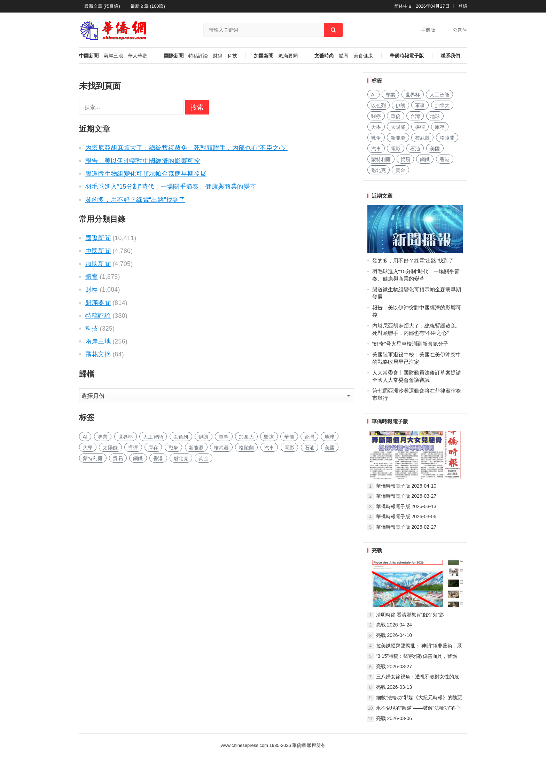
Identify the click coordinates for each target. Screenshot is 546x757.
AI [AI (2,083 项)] (85, 437)
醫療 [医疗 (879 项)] (269, 437)
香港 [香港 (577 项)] (158, 458)
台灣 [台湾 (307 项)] (309, 437)
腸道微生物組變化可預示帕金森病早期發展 (146, 173)
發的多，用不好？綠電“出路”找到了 (135, 199)
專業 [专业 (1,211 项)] (103, 437)
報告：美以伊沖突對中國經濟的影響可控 (142, 160)
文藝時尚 (324, 55)
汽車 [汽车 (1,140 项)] (269, 447)
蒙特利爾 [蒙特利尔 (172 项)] (93, 458)
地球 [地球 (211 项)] (330, 437)
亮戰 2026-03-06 (394, 718)
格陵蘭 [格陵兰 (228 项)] (246, 447)
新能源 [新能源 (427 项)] (196, 447)
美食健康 (363, 55)
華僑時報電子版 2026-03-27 (406, 496)
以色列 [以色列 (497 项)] (180, 437)
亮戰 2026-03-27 (394, 666)
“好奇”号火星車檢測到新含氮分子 (410, 344)
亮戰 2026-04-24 (394, 625)
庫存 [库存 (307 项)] (153, 447)
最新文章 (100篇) (148, 6)
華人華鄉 (137, 55)
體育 (344, 55)
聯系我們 (450, 55)
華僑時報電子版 (407, 55)
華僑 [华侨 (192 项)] (289, 437)
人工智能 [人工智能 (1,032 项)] (153, 437)
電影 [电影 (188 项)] (289, 447)
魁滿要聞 (288, 55)
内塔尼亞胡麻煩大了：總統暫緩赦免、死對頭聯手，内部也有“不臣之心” (186, 147)
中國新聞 (89, 55)
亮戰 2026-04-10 (394, 635)
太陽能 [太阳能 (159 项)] (110, 447)
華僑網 (298, 745)
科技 (232, 55)
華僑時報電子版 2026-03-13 (406, 506)
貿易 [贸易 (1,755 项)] (118, 458)
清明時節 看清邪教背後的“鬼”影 (410, 614)
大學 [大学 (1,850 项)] (88, 447)
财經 (218, 55)
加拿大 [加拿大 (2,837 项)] (246, 437)
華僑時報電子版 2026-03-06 (406, 516)
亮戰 (377, 550)
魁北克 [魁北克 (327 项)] (180, 458)
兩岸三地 (113, 55)
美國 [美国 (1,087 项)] (330, 447)
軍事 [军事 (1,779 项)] (224, 437)
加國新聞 (263, 55)
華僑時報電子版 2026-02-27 (406, 527)
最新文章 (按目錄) (102, 6)
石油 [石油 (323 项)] (310, 447)
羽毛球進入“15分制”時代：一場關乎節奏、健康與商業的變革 (171, 186)
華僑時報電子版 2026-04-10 (406, 486)
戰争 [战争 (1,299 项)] (174, 447)
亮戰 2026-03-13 (394, 687)
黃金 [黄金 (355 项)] (203, 458)
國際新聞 (174, 55)
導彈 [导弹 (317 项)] (133, 447)
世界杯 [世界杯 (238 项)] (125, 437)
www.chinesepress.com (244, 745)
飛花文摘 (98, 354)
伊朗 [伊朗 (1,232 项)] (203, 437)
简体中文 (403, 6)
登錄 (462, 6)
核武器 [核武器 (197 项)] (221, 447)
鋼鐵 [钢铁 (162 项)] (138, 458)
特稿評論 (198, 55)
